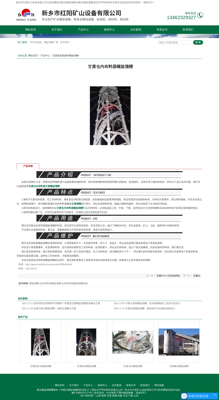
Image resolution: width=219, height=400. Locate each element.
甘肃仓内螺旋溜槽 (132, 366)
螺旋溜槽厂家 (51, 42)
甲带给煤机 (36, 42)
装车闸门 (65, 42)
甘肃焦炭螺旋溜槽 (86, 366)
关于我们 (56, 29)
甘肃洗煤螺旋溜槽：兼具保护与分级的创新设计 (144, 308)
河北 (125, 395)
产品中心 (83, 29)
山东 (136, 395)
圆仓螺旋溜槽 (68, 2)
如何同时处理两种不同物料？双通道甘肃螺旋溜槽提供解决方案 (61, 303)
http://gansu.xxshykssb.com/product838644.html (49, 264)
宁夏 (130, 395)
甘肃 (109, 395)
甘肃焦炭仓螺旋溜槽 (40, 366)
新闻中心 (109, 29)
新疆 (114, 395)
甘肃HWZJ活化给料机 (168, 275)
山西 (98, 395)
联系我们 (188, 29)
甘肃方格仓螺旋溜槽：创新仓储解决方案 (49, 308)
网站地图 (159, 385)
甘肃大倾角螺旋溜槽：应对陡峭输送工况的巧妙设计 (147, 303)
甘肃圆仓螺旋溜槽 (179, 366)
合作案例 (135, 29)
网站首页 (30, 29)
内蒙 (120, 395)
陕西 (103, 395)
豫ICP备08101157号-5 (83, 392)
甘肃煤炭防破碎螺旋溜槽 (65, 55)
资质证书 (162, 29)
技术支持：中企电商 (105, 392)
